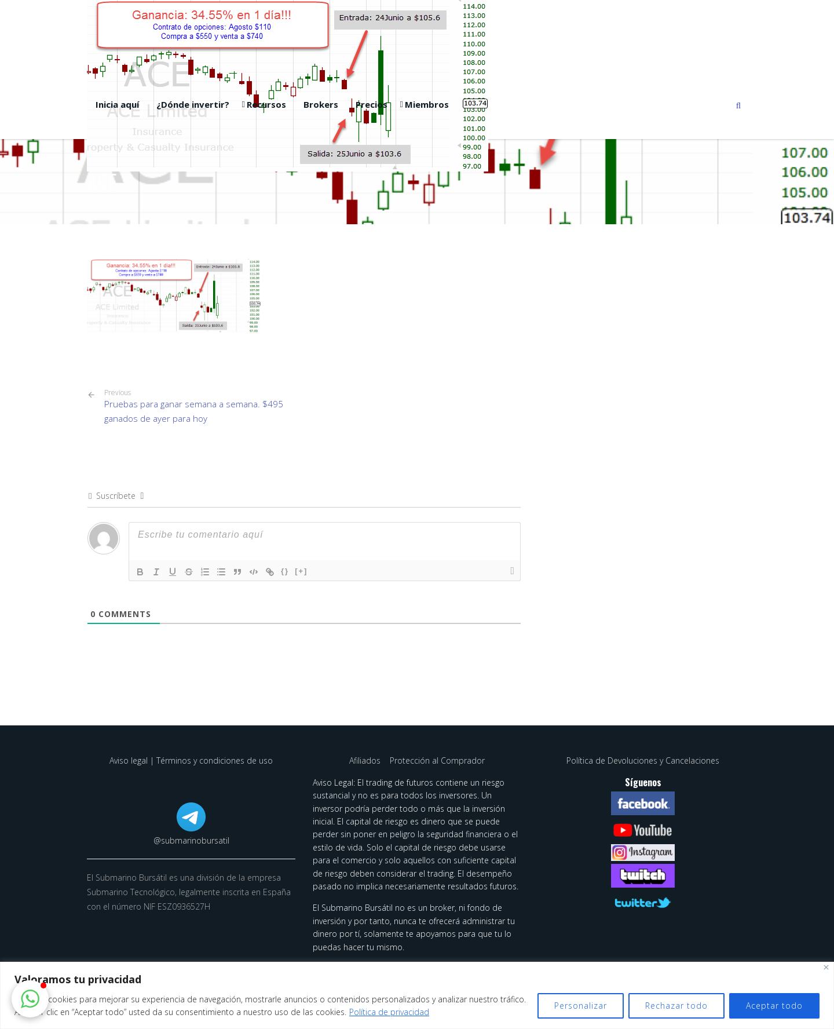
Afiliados (366, 760)
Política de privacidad (389, 1011)
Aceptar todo (774, 1005)
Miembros (427, 104)
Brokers (320, 104)
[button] (30, 998)
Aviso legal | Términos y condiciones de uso (191, 760)
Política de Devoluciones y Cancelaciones (642, 760)
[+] (301, 571)
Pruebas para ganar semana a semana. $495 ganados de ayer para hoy (199, 406)
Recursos (266, 104)
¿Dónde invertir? (192, 104)
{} (285, 571)
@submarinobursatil (191, 840)
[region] (417, 995)
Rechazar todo (676, 1005)
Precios (371, 104)
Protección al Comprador (437, 760)
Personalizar (580, 1005)
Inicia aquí (117, 104)
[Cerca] (826, 967)
